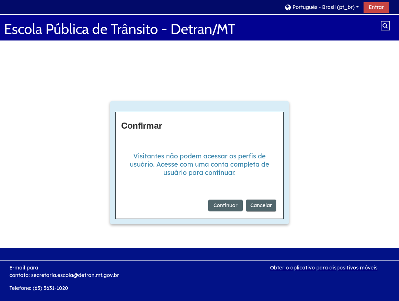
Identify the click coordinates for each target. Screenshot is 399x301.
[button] (321, 7)
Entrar (376, 7)
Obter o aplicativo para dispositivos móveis (324, 267)
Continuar (225, 205)
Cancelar (261, 205)
